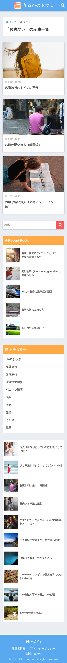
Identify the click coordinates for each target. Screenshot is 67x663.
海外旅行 (11, 366)
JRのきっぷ (13, 359)
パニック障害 (14, 389)
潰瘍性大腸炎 (14, 382)
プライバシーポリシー (41, 648)
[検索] (60, 225)
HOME (33, 641)
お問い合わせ (34, 653)
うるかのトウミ (34, 5)
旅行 (8, 412)
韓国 (8, 427)
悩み (8, 397)
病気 (8, 404)
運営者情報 (18, 648)
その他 (10, 420)
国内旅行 (11, 374)
